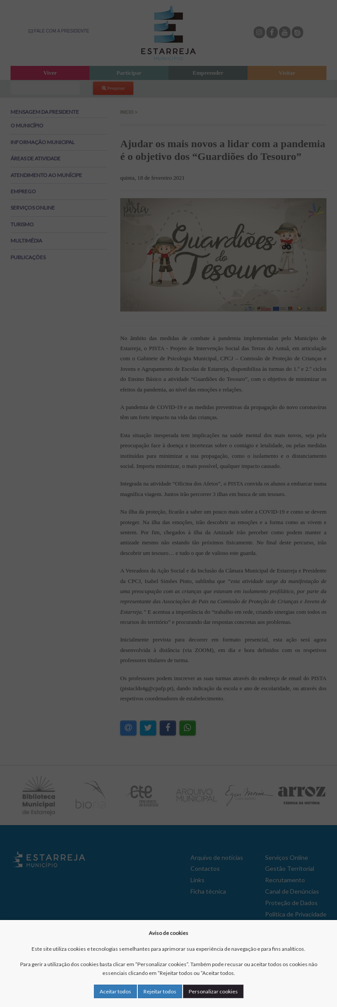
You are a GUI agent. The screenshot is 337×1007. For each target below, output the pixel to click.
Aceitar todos (115, 991)
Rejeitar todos (159, 991)
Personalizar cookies (213, 991)
